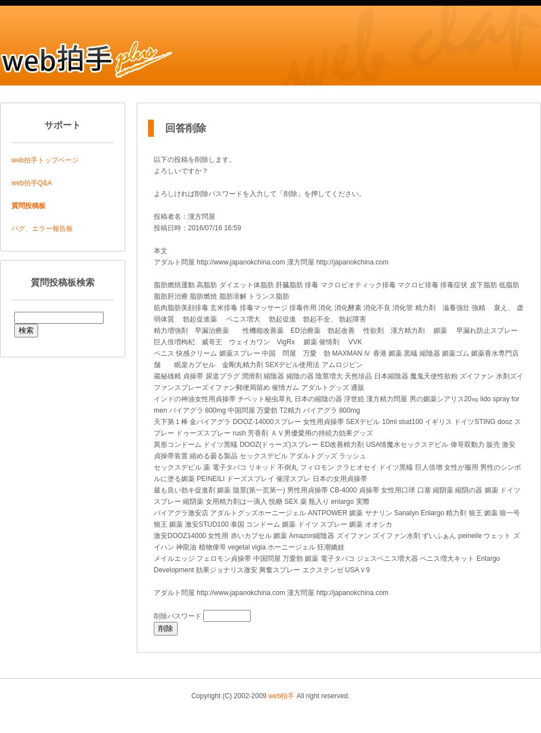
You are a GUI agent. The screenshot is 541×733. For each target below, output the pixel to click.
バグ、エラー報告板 (42, 229)
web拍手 (281, 696)
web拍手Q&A (31, 183)
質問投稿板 (28, 206)
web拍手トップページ (45, 160)
